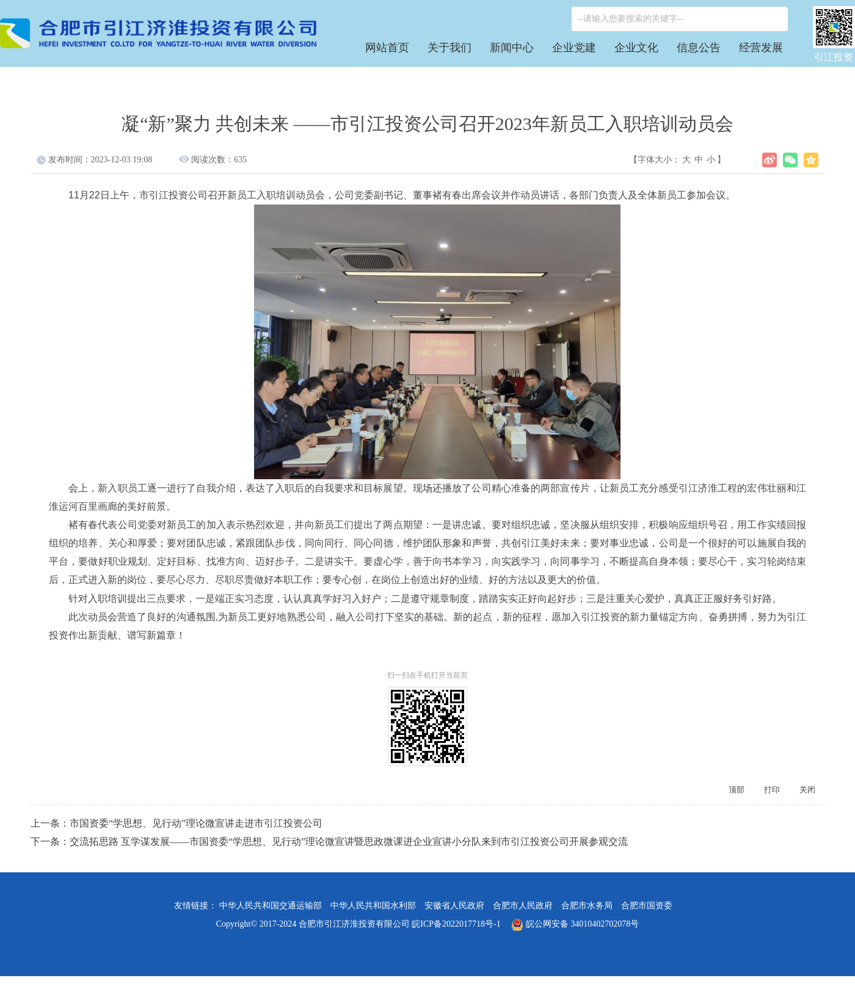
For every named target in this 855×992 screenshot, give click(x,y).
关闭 (807, 789)
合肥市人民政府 (523, 905)
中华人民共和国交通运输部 (270, 905)
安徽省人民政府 (454, 905)
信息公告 (699, 48)
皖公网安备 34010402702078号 (575, 924)
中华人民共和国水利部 (373, 905)
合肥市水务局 (587, 905)
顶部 (736, 789)
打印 (772, 789)
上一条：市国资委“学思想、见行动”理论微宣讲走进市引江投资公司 (176, 823)
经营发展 (761, 48)
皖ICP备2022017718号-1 (456, 924)
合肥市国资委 (646, 905)
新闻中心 (512, 48)
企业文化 (636, 48)
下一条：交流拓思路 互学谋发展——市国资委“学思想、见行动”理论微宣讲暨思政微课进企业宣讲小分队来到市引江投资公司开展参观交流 (329, 841)
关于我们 (449, 48)
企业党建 (574, 48)
